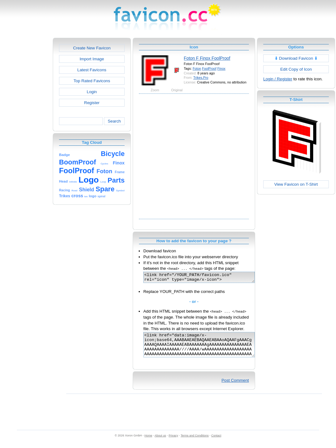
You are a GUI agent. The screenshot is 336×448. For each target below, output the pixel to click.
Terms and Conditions (194, 442)
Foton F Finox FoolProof (207, 58)
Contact (216, 442)
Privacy (173, 442)
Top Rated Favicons (91, 80)
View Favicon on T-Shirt (296, 184)
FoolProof (209, 68)
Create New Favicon (92, 48)
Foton (197, 68)
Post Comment (235, 387)
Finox (221, 68)
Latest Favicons (91, 70)
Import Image (92, 59)
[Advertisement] (61, 155)
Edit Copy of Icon (296, 69)
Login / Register (277, 79)
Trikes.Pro (200, 77)
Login (92, 91)
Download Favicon (296, 58)
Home (148, 442)
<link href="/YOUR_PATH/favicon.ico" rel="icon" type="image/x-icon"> (205, 278)
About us (160, 442)
